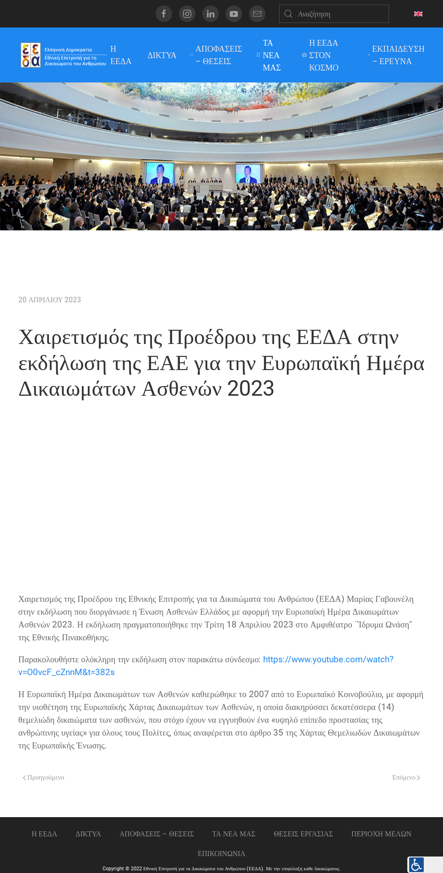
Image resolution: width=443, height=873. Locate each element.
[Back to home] (63, 54)
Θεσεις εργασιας (303, 833)
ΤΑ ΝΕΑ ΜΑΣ (268, 55)
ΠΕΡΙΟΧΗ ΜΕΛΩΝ (381, 833)
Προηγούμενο (43, 777)
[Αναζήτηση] (334, 14)
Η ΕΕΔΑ (121, 55)
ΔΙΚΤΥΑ (162, 55)
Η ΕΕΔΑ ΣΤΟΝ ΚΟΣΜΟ (320, 55)
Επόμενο (406, 777)
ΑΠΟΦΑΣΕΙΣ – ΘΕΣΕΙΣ (216, 55)
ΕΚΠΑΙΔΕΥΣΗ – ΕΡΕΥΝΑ (396, 55)
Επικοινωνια (221, 853)
